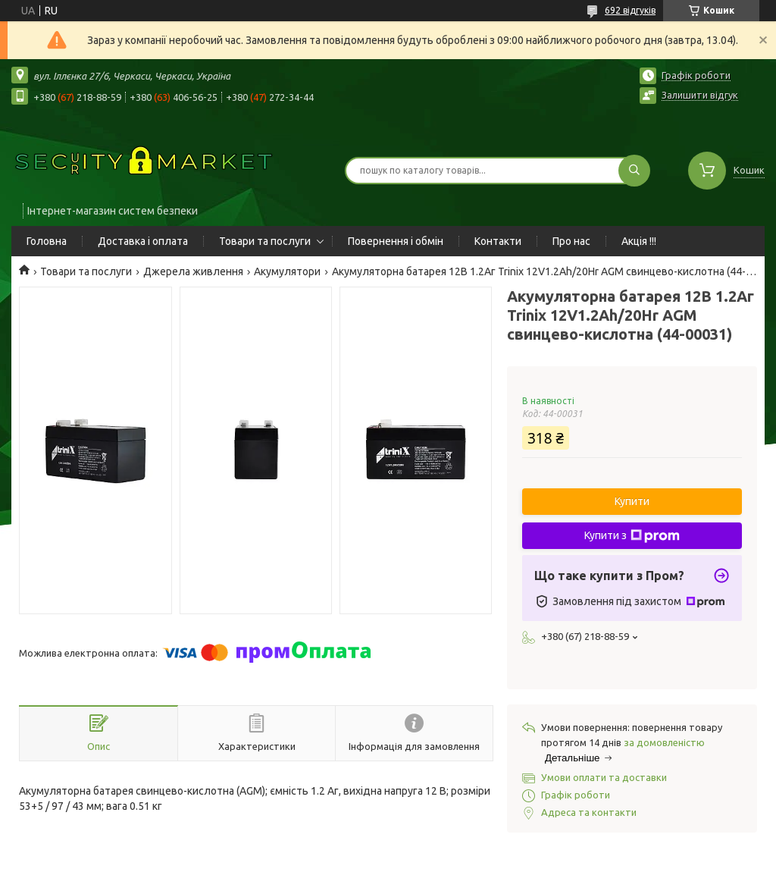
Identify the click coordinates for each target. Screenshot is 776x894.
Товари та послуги (265, 241)
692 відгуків (630, 10)
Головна (47, 241)
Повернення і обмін (395, 241)
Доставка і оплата (143, 241)
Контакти (497, 241)
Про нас (571, 241)
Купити (632, 501)
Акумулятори (287, 271)
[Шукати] (634, 171)
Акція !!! (638, 241)
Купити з (632, 536)
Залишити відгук (700, 94)
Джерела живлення (193, 271)
